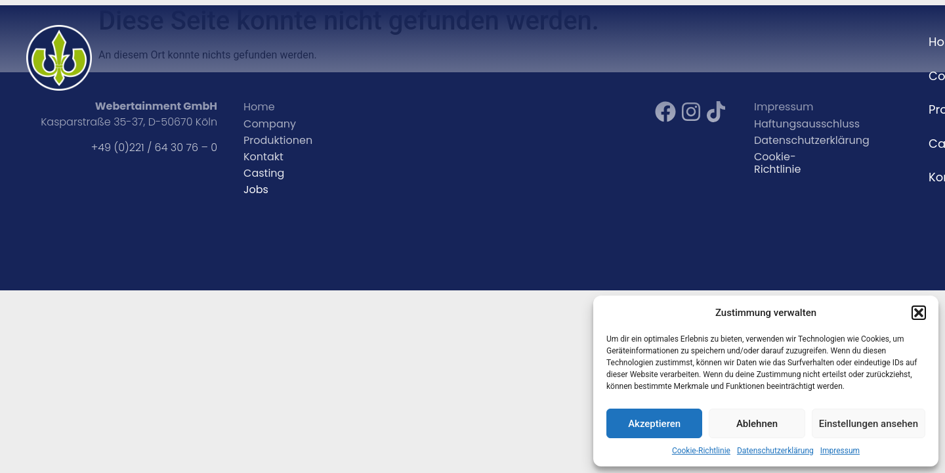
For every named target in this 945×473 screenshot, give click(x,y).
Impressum (840, 450)
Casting (821, 42)
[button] (918, 312)
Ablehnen (757, 424)
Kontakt (886, 42)
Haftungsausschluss (807, 123)
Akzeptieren (654, 424)
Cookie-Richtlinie (701, 450)
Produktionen (277, 140)
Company (682, 42)
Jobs (255, 189)
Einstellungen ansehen (868, 424)
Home (616, 42)
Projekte (755, 42)
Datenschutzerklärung (775, 450)
